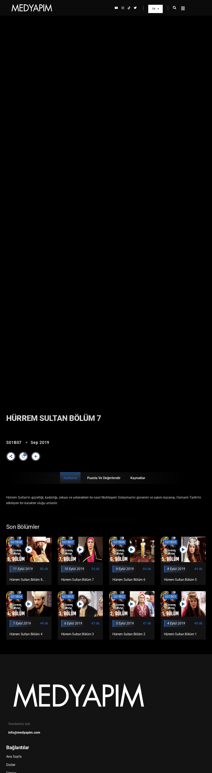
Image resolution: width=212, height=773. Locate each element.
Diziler (10, 765)
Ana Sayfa (14, 757)
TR (155, 8)
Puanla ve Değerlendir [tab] (103, 478)
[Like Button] (23, 456)
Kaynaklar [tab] (137, 478)
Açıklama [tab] (70, 478)
